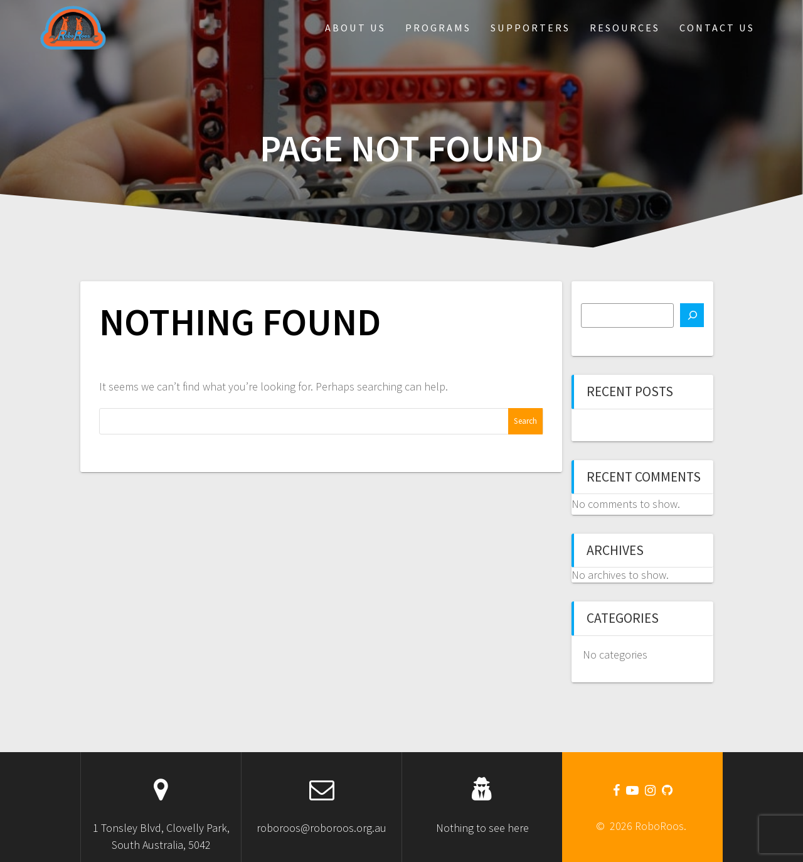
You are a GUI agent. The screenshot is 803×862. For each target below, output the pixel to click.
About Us (355, 27)
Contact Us (717, 27)
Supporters (530, 27)
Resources (625, 27)
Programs (438, 27)
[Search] (692, 315)
